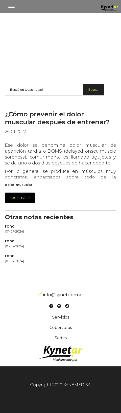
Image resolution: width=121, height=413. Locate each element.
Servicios (60, 317)
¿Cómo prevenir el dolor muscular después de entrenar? (57, 118)
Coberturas (60, 327)
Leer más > (19, 197)
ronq (10, 226)
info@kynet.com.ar (63, 294)
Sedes (61, 338)
